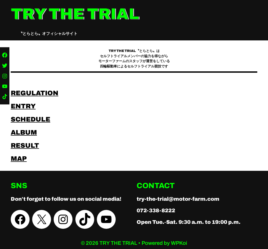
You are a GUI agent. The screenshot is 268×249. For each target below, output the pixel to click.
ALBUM (24, 132)
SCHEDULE (30, 119)
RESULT (25, 145)
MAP (19, 158)
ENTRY (23, 106)
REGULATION (34, 93)
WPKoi (179, 243)
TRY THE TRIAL (75, 14)
